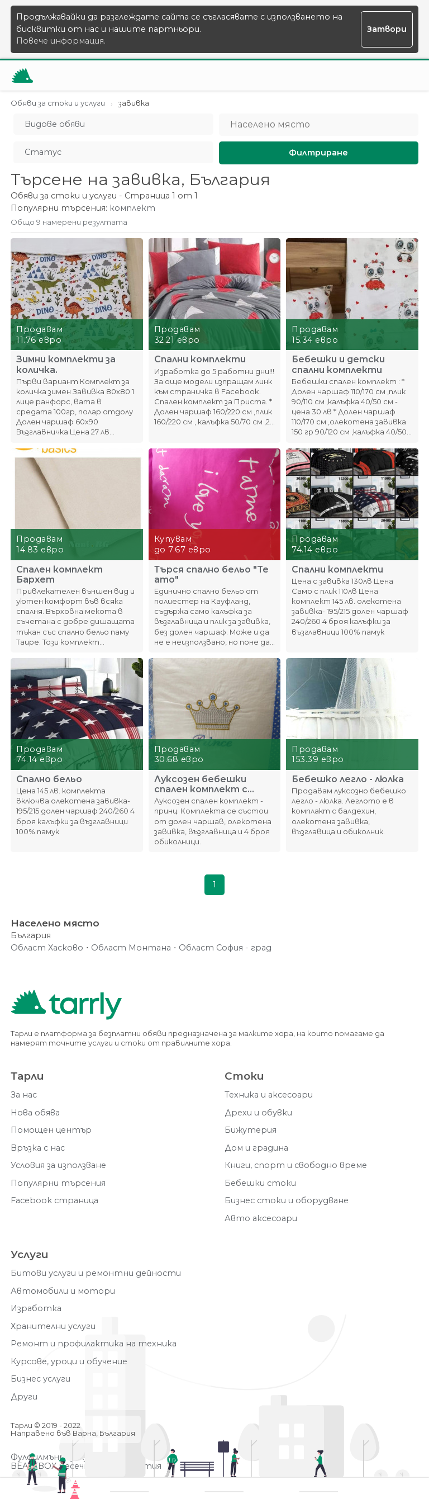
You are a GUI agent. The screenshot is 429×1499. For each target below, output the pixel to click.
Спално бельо (49, 779)
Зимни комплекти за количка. (66, 364)
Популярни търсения (58, 1183)
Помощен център (51, 1130)
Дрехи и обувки (258, 1113)
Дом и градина (256, 1148)
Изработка (36, 1308)
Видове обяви (55, 124)
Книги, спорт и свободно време (296, 1165)
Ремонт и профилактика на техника (94, 1344)
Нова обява (35, 1113)
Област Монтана (131, 948)
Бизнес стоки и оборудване (287, 1200)
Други (24, 1397)
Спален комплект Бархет (59, 575)
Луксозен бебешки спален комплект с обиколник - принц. (200, 784)
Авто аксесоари (261, 1218)
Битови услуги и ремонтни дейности (96, 1273)
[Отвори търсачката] (376, 75)
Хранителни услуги (53, 1326)
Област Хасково (47, 948)
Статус (43, 152)
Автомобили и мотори (63, 1291)
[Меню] (403, 75)
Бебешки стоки (260, 1183)
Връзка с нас (38, 1148)
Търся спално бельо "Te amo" (211, 575)
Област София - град (225, 948)
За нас (24, 1095)
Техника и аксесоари (269, 1095)
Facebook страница (54, 1200)
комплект (132, 208)
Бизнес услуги (40, 1379)
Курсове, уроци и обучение (69, 1361)
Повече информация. (61, 41)
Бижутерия (251, 1130)
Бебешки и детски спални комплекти (338, 364)
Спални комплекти (200, 359)
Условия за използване (58, 1165)
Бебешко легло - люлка (348, 779)
